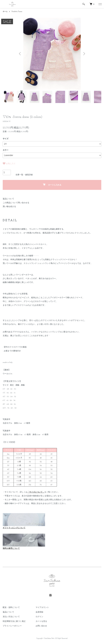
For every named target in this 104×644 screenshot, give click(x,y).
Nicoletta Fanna (17, 11)
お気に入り (9, 163)
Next (84, 54)
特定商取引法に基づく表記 (14, 621)
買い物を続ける (9, 207)
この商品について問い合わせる (16, 203)
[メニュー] (100, 4)
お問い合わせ (41, 626)
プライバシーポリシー (12, 626)
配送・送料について (11, 607)
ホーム (5, 11)
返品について (8, 199)
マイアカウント (42, 607)
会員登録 (39, 612)
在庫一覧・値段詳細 (24, 175)
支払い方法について (11, 617)
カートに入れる (52, 184)
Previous (20, 54)
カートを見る (41, 621)
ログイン (39, 617)
